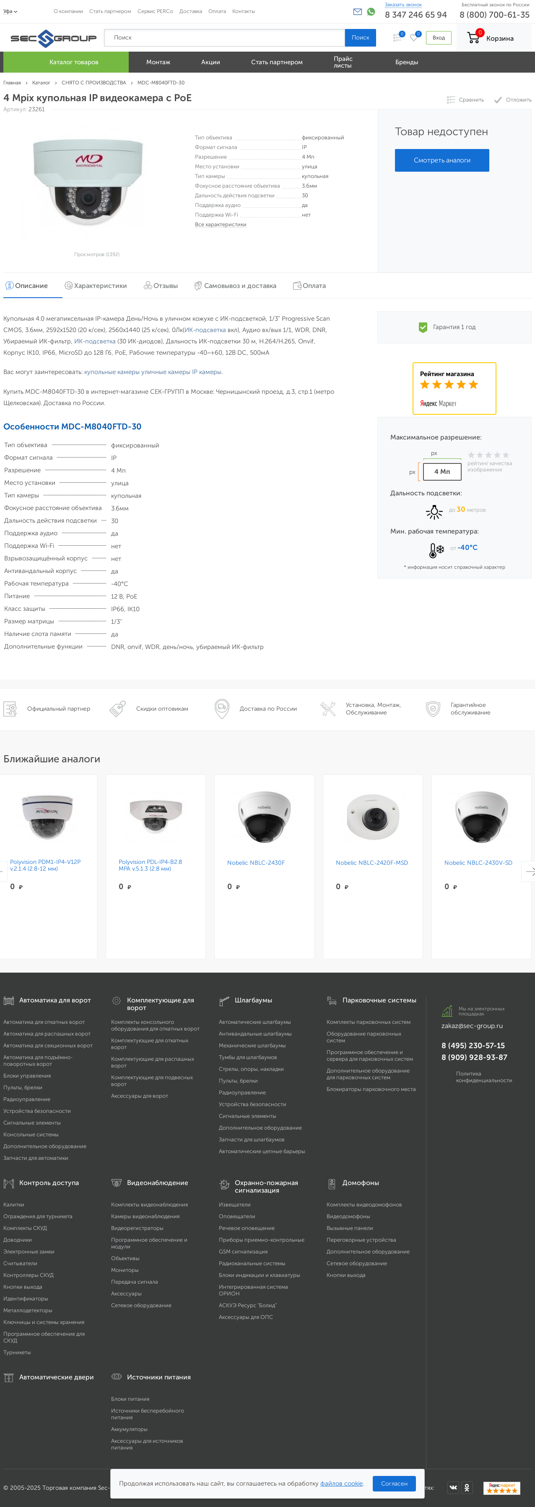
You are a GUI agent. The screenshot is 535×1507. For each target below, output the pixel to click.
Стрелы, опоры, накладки (251, 1069)
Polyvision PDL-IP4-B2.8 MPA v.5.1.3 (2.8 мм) (150, 865)
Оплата (217, 11)
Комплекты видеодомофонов (364, 1204)
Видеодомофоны (348, 1216)
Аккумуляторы (129, 1429)
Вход (439, 37)
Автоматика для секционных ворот (48, 1045)
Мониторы (125, 1270)
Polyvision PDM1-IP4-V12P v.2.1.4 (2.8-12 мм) (45, 865)
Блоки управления (27, 1076)
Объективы (125, 1258)
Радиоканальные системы (252, 1263)
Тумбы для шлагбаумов (248, 1057)
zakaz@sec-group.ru (472, 1026)
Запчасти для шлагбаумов (252, 1139)
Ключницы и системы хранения (43, 1322)
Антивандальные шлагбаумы (255, 1034)
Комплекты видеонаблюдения (149, 1204)
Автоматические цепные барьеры (262, 1151)
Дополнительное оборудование (44, 1146)
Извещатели (235, 1204)
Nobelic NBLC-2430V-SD (478, 863)
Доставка (190, 11)
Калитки (13, 1204)
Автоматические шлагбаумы (255, 1022)
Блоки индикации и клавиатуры (259, 1275)
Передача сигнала (134, 1282)
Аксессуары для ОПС (246, 1317)
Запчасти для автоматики (35, 1158)
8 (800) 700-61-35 (495, 15)
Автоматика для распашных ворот (47, 1034)
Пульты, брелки (22, 1087)
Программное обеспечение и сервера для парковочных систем (370, 1055)
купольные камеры (112, 372)
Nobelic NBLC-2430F (256, 863)
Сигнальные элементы (32, 1123)
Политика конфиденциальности (484, 1076)
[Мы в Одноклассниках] (467, 1487)
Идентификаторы (25, 1298)
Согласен (394, 1483)
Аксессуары (126, 1293)
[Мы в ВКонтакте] (453, 1487)
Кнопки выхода (22, 1287)
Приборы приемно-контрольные (261, 1240)
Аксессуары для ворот (139, 1096)
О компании (68, 11)
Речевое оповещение (247, 1228)
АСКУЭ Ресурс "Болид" (248, 1305)
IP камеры (206, 372)
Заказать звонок (403, 5)
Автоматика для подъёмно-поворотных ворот (38, 1060)
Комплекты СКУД (25, 1228)
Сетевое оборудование (141, 1305)
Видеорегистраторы (137, 1228)
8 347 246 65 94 (416, 15)
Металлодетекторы (27, 1310)
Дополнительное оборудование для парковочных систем (368, 1074)
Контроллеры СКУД (28, 1275)
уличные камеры (165, 372)
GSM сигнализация (243, 1251)
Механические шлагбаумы (252, 1045)
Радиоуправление (26, 1099)
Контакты (243, 11)
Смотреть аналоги (442, 160)
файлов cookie (341, 1483)
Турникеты (17, 1352)
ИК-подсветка (205, 330)
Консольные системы (31, 1134)
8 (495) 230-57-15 (473, 1045)
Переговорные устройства (361, 1240)
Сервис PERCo (155, 11)
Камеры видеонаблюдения (145, 1216)
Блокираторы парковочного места (371, 1089)
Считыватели (20, 1263)
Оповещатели (237, 1216)
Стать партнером (110, 11)
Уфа (8, 11)
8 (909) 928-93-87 (474, 1057)
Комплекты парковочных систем (368, 1022)
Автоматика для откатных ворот (44, 1022)
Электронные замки (29, 1251)
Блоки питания (130, 1399)
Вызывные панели (350, 1228)
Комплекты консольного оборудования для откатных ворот (155, 1025)
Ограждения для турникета (38, 1216)
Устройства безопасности (37, 1111)
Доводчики (17, 1240)
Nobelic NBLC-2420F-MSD (372, 863)
